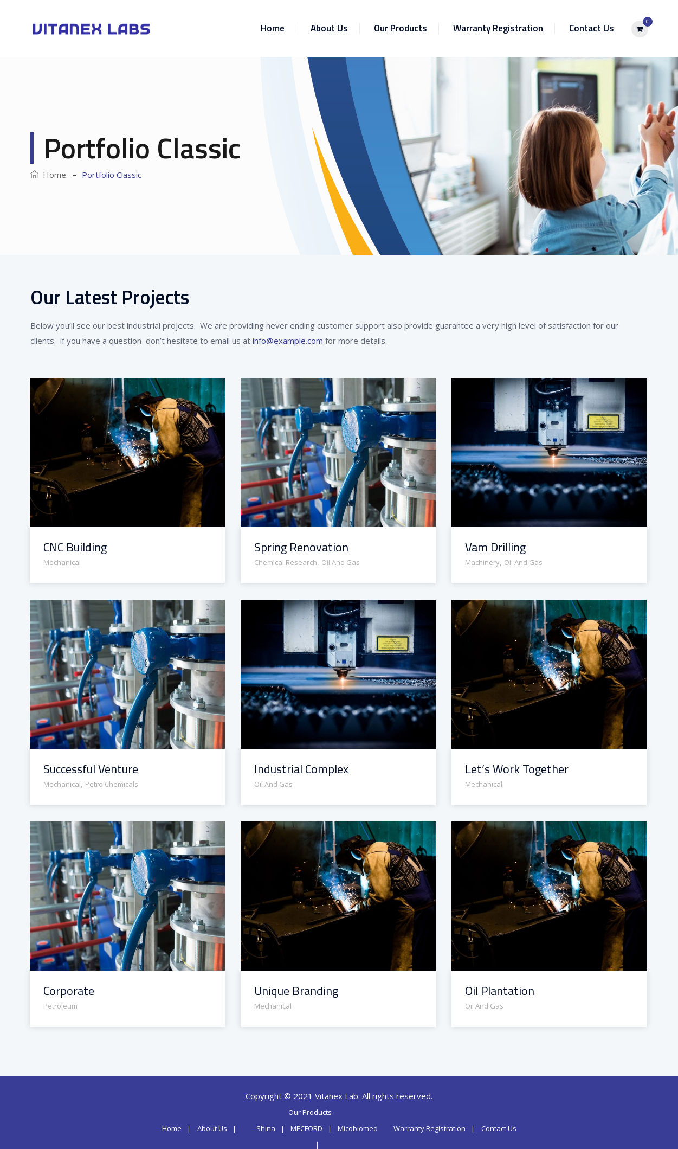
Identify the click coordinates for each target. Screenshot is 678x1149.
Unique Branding (296, 991)
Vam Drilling (495, 547)
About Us (329, 28)
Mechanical (62, 562)
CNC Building (75, 547)
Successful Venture (90, 769)
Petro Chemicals (111, 784)
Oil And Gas (340, 562)
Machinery (482, 562)
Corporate (68, 991)
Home (273, 28)
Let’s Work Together (517, 769)
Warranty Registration (498, 28)
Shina (265, 1128)
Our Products (400, 28)
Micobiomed (358, 1128)
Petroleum (60, 1006)
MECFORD (306, 1128)
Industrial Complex (301, 769)
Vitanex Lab (336, 1095)
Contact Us (591, 28)
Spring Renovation (301, 547)
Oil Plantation (499, 991)
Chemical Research (285, 562)
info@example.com (288, 340)
